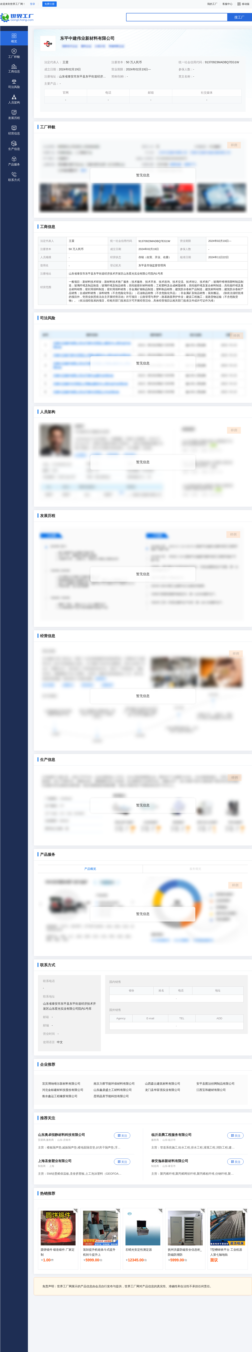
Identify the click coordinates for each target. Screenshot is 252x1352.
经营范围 (45, 287)
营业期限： (118, 69)
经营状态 (115, 257)
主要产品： (51, 83)
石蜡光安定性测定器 (138, 1249)
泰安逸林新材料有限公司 (169, 1161)
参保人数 (185, 249)
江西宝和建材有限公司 (211, 1090)
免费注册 (49, 4)
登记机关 (115, 265)
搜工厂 (239, 17)
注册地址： (51, 76)
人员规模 (45, 257)
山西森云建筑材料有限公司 (162, 1083)
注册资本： (118, 62)
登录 (32, 4)
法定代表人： (53, 62)
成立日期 (115, 249)
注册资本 (45, 249)
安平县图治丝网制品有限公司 (215, 1083)
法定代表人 (47, 240)
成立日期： (51, 69)
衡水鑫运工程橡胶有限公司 (59, 1096)
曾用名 (44, 265)
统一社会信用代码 (121, 240)
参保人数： (186, 69)
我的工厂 (212, 4)
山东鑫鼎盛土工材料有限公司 (113, 1090)
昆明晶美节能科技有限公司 (111, 1096)
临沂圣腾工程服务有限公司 (171, 1135)
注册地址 (45, 273)
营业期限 (185, 240)
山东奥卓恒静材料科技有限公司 (61, 1135)
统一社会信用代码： (192, 62)
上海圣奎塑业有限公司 (55, 1161)
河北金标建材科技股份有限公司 (62, 1090)
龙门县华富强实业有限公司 (162, 1090)
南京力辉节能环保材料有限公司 (114, 1083)
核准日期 (185, 257)
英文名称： (186, 76)
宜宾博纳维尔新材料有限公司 (61, 1083)
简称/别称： (119, 76)
